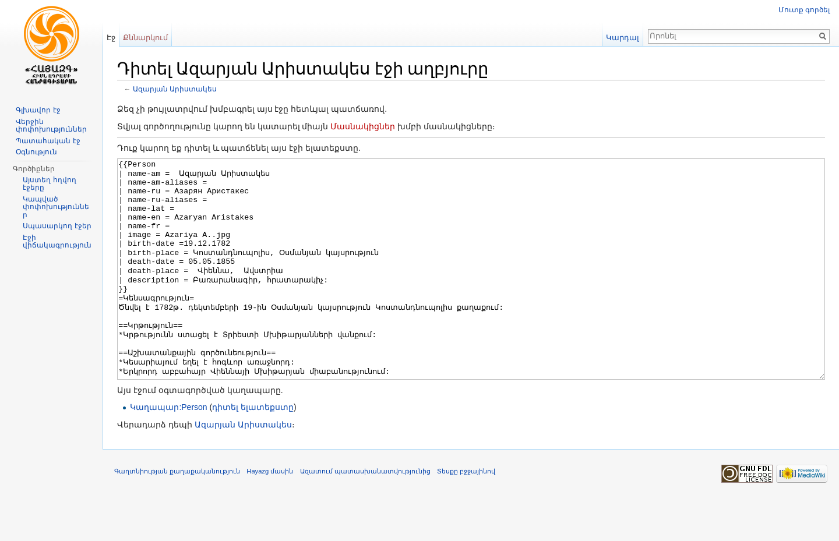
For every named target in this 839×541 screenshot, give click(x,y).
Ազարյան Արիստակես (175, 89)
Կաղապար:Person (168, 450)
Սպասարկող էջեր (57, 226)
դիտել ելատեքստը (253, 450)
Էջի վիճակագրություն (57, 242)
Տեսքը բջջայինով (466, 514)
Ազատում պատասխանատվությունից (365, 514)
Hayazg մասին (269, 514)
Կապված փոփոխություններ (56, 207)
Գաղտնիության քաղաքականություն (177, 514)
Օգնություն (36, 152)
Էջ (111, 37)
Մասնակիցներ (362, 126)
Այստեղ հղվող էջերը (49, 184)
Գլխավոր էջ (38, 110)
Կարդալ (622, 37)
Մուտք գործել (804, 10)
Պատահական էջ (48, 141)
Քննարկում (145, 37)
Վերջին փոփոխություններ (51, 126)
